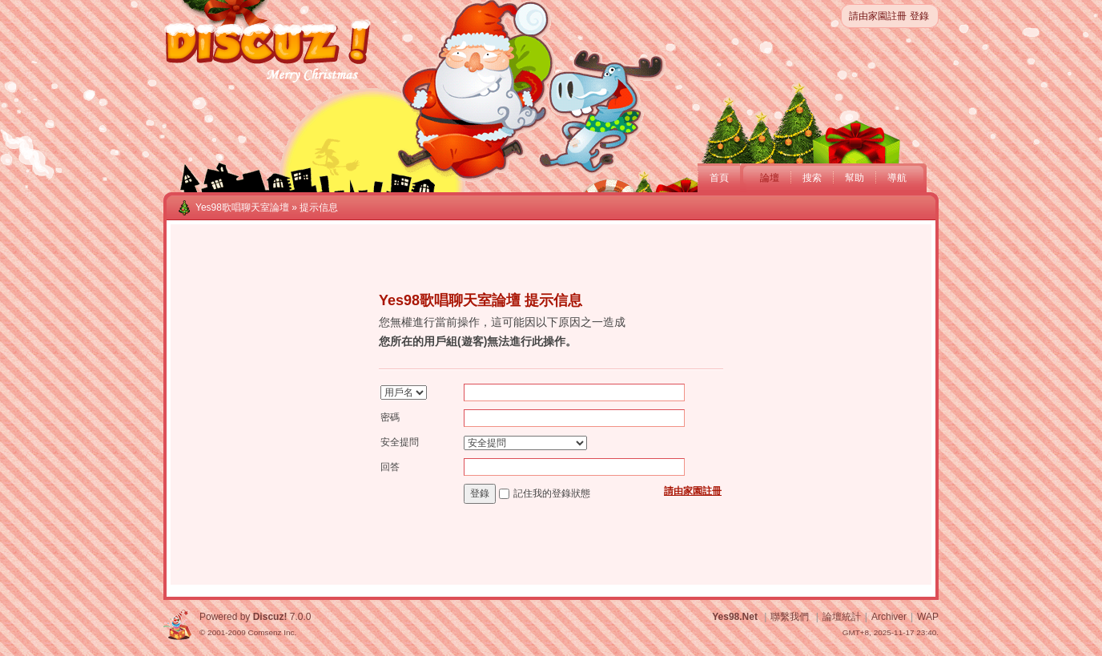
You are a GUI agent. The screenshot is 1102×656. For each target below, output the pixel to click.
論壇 (769, 177)
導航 (897, 177)
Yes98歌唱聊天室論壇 (242, 207)
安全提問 (399, 442)
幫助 (854, 177)
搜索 (812, 177)
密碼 (390, 417)
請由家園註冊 (878, 16)
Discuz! (270, 616)
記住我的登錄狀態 (551, 493)
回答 (390, 467)
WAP (928, 616)
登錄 (919, 16)
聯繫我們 (789, 616)
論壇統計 (841, 616)
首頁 (719, 177)
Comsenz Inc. (271, 632)
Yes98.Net (735, 616)
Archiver (889, 616)
